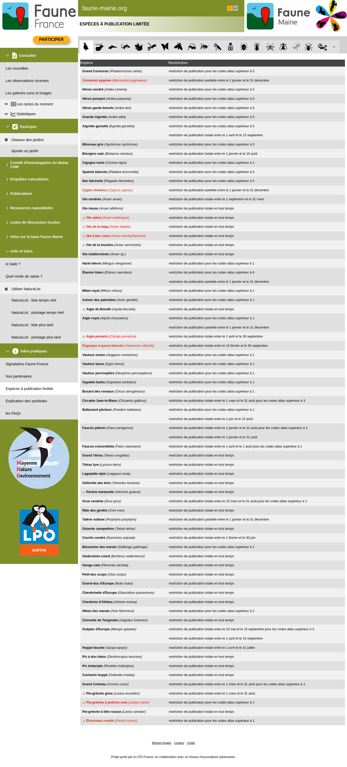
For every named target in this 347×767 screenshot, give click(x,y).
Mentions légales (161, 743)
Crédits (191, 743)
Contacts (179, 743)
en (235, 8)
